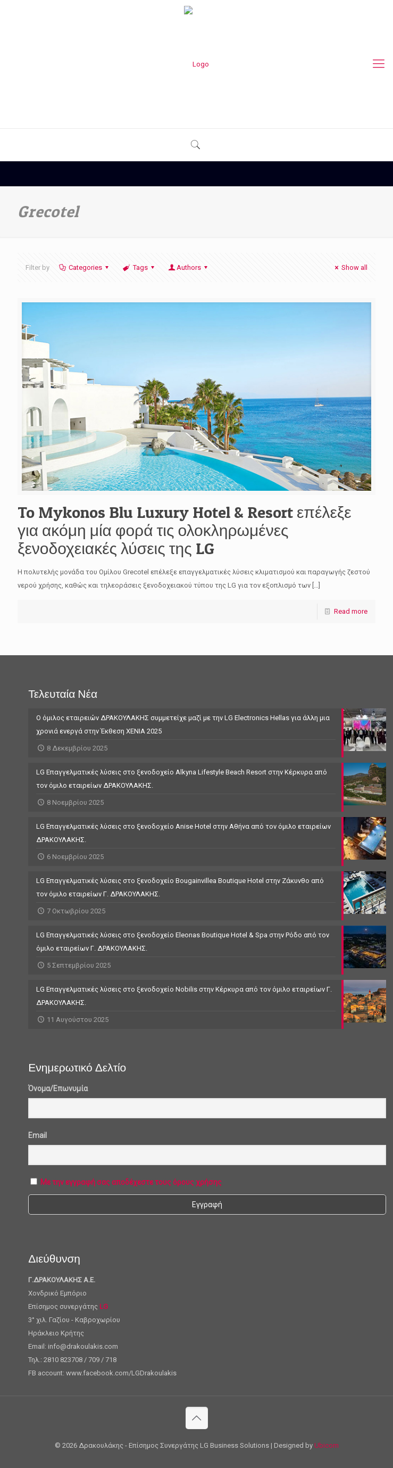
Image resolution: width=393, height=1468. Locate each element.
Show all (349, 267)
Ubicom (326, 1445)
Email (37, 1135)
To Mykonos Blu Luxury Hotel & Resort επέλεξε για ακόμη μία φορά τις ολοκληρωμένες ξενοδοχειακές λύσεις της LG (185, 530)
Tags (139, 267)
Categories (84, 267)
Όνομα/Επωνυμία (58, 1088)
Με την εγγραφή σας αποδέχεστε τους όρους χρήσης (131, 1182)
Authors (189, 267)
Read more (350, 611)
